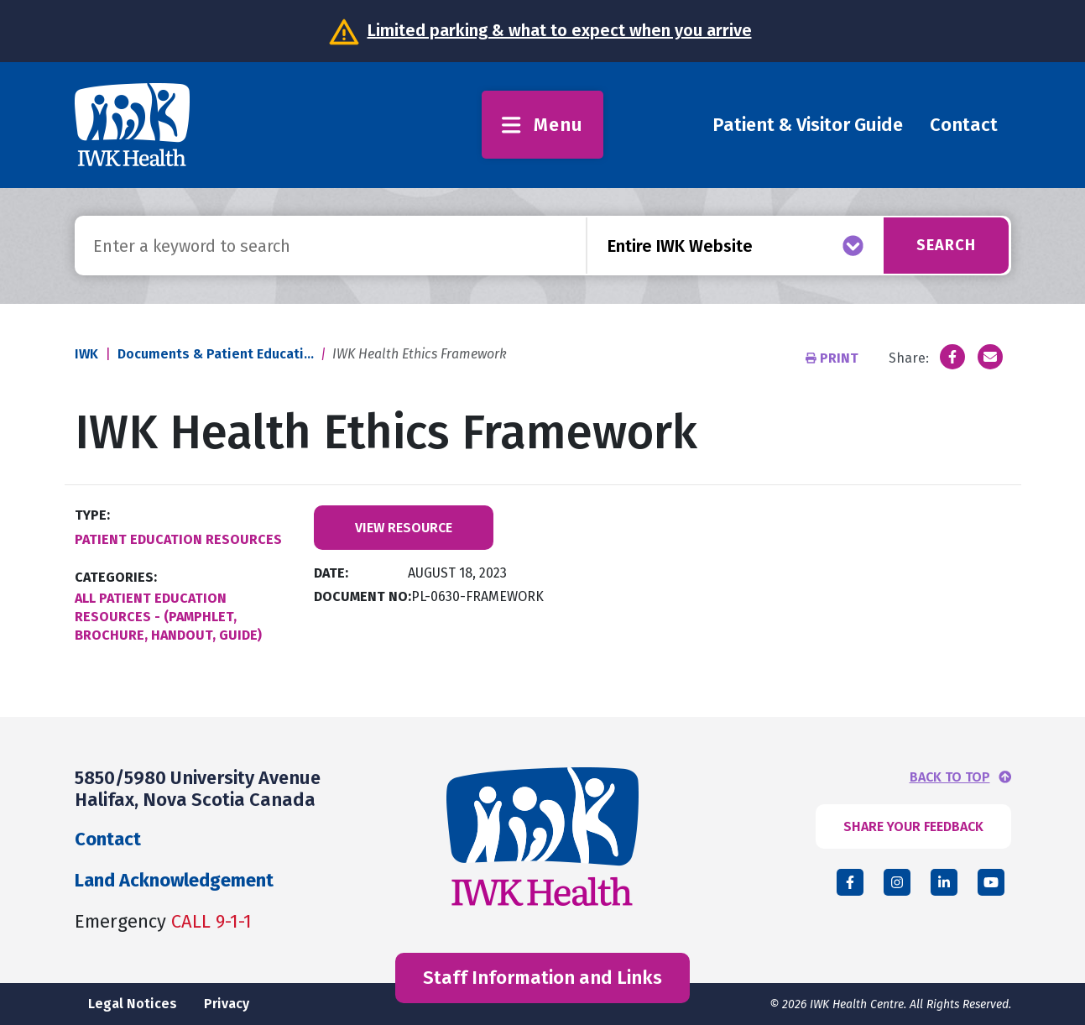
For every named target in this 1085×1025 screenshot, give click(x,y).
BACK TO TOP (950, 777)
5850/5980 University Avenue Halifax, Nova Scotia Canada (198, 788)
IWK (86, 354)
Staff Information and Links (542, 977)
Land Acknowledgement (174, 880)
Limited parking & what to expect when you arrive (560, 30)
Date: (331, 573)
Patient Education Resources (178, 539)
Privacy (226, 1004)
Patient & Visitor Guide (807, 124)
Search (946, 245)
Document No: (362, 596)
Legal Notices (132, 1004)
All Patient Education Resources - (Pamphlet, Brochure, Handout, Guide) (168, 616)
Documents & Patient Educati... (215, 354)
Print (834, 358)
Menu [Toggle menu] (542, 124)
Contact (964, 124)
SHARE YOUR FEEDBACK (913, 826)
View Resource (403, 528)
